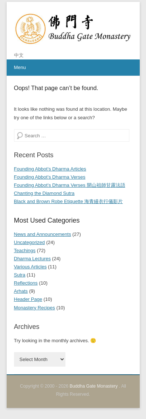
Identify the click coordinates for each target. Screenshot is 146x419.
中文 (19, 55)
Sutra (20, 275)
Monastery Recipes (34, 307)
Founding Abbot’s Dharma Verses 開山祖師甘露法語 (69, 185)
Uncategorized (29, 242)
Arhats (21, 291)
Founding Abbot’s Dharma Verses (49, 177)
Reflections (26, 283)
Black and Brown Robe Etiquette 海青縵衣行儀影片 (68, 201)
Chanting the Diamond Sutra (44, 193)
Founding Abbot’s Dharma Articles (50, 169)
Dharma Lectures (32, 258)
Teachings (25, 250)
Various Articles (30, 266)
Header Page (28, 299)
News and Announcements (42, 234)
